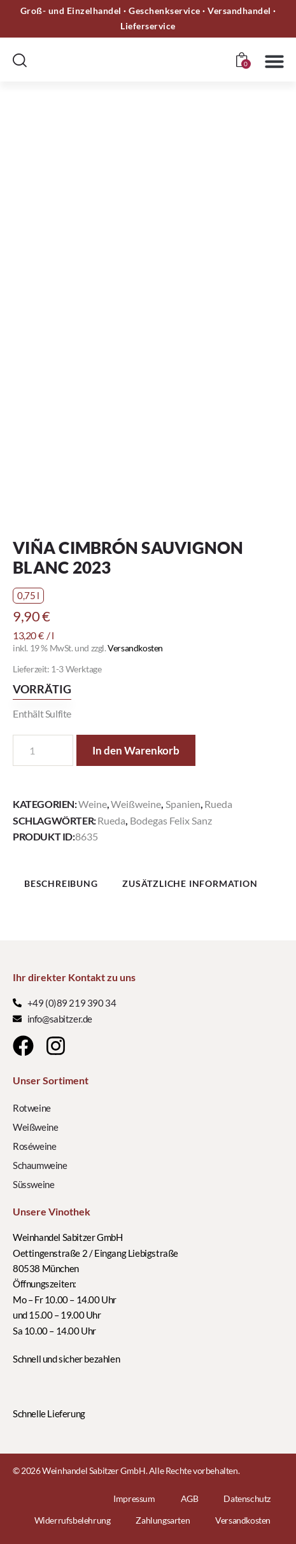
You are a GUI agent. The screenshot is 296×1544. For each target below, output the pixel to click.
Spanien (183, 804)
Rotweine (32, 1108)
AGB (190, 1498)
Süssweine (33, 1184)
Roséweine (34, 1146)
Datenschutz (247, 1498)
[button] (274, 61)
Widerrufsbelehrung (72, 1520)
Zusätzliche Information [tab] (189, 883)
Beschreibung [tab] (61, 883)
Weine (92, 804)
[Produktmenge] (43, 750)
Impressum (134, 1498)
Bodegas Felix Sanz (171, 820)
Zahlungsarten (163, 1520)
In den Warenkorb (136, 750)
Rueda (218, 804)
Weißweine (136, 804)
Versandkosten (135, 647)
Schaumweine (40, 1165)
